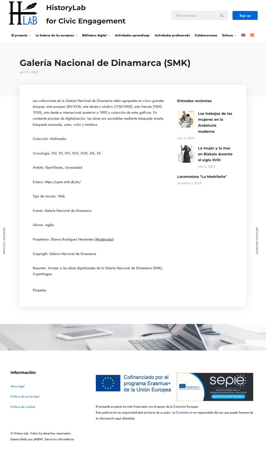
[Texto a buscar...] (222, 15)
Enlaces (227, 35)
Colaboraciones (206, 35)
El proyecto (19, 35)
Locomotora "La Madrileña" (202, 177)
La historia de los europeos (55, 35)
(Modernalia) (104, 239)
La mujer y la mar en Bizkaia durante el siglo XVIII (215, 154)
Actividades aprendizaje (132, 35)
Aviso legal (17, 386)
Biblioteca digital (94, 35)
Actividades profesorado (172, 35)
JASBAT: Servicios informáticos (54, 439)
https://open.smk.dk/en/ (63, 182)
